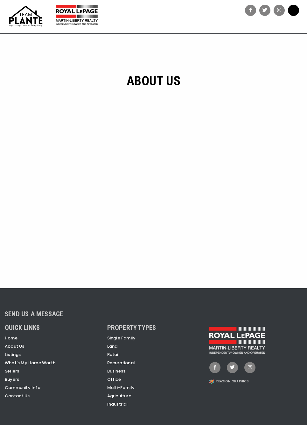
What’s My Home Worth (30, 363)
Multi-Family (121, 388)
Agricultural (120, 396)
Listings (13, 355)
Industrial (117, 404)
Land (112, 346)
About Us (14, 346)
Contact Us (17, 396)
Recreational (121, 363)
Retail (113, 355)
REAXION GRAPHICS (232, 381)
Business (116, 371)
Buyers (12, 379)
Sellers (12, 371)
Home (11, 338)
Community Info (22, 388)
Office (114, 379)
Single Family (121, 338)
